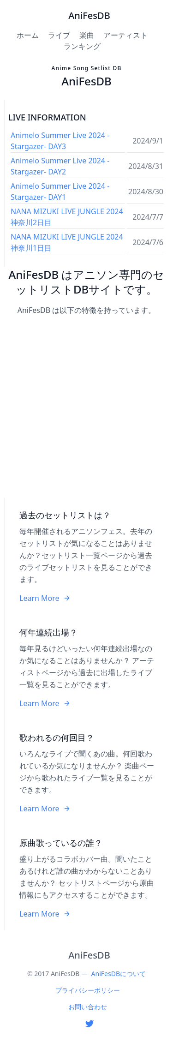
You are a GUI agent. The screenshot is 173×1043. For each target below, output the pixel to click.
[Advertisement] (86, 407)
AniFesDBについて (118, 973)
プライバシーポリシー (87, 990)
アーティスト (125, 35)
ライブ (59, 35)
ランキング (82, 46)
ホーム (28, 35)
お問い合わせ (87, 1006)
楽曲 (86, 35)
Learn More (45, 598)
